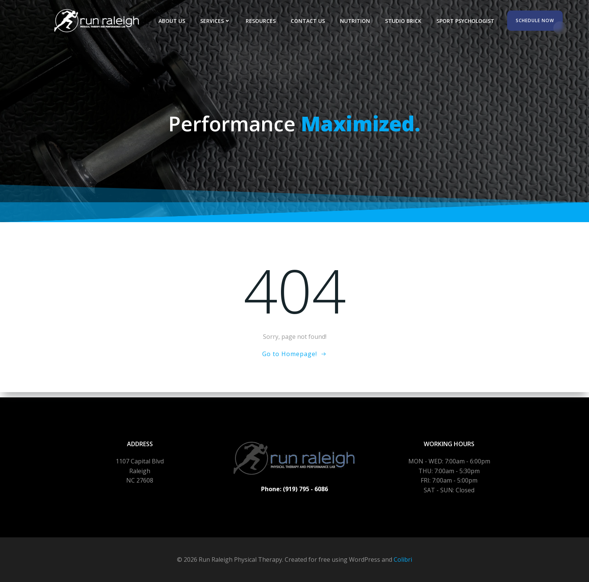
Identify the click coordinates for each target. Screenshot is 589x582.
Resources (263, 20)
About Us (174, 20)
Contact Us (310, 20)
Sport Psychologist (468, 20)
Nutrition (357, 20)
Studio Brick (405, 20)
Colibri (403, 559)
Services (217, 20)
